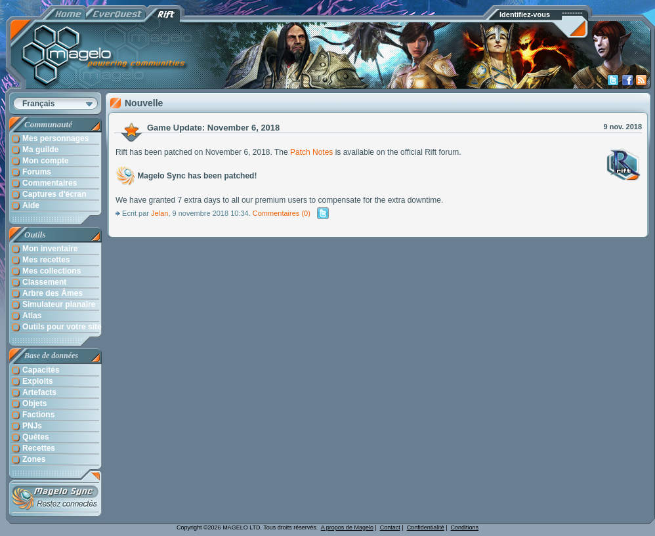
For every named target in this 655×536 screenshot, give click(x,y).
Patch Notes (311, 152)
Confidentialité (425, 527)
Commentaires (276, 213)
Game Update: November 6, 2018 (213, 128)
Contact (390, 527)
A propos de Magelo (347, 527)
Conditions (465, 527)
